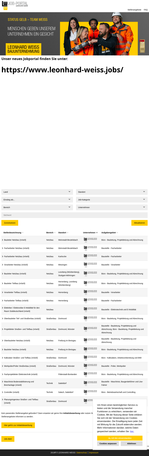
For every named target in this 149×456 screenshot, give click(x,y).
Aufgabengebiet (109, 233)
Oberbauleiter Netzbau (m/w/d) (17, 340)
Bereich (50, 233)
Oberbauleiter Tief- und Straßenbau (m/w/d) (22, 318)
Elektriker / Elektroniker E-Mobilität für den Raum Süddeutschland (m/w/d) (21, 309)
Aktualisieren (139, 223)
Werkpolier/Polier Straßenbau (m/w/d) (20, 366)
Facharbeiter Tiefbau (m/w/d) (16, 301)
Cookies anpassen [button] (108, 443)
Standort (63, 233)
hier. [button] (132, 431)
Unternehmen (90, 233)
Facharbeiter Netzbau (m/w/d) (16, 248)
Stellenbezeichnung (13, 233)
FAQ (146, 10)
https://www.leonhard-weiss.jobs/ (62, 70)
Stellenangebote (134, 10)
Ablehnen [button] (131, 443)
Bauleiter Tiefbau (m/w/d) (14, 283)
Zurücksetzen (9, 223)
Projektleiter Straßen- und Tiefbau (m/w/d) (21, 329)
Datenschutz (81, 453)
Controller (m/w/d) (11, 392)
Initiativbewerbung (71, 413)
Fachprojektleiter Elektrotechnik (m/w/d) (20, 374)
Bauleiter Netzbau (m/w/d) (15, 240)
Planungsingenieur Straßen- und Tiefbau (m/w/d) (21, 401)
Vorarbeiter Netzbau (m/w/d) (16, 265)
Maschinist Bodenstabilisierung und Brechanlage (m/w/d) (19, 383)
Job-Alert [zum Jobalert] (8, 439)
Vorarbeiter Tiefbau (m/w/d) (15, 292)
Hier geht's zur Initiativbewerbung (18, 425)
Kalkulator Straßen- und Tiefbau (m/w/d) (21, 358)
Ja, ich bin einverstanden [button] (119, 438)
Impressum (93, 453)
